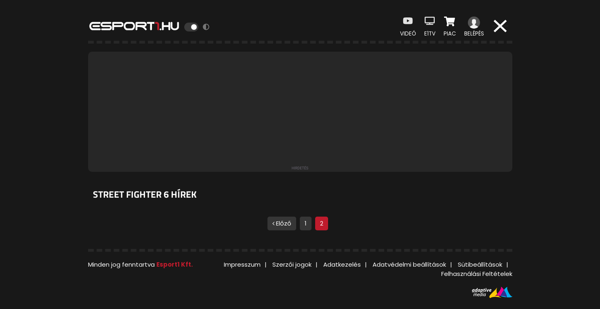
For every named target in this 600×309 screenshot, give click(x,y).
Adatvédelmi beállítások (409, 264)
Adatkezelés (342, 264)
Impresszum (242, 264)
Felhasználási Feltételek (476, 273)
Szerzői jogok (292, 264)
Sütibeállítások (480, 264)
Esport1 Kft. (174, 264)
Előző (281, 223)
